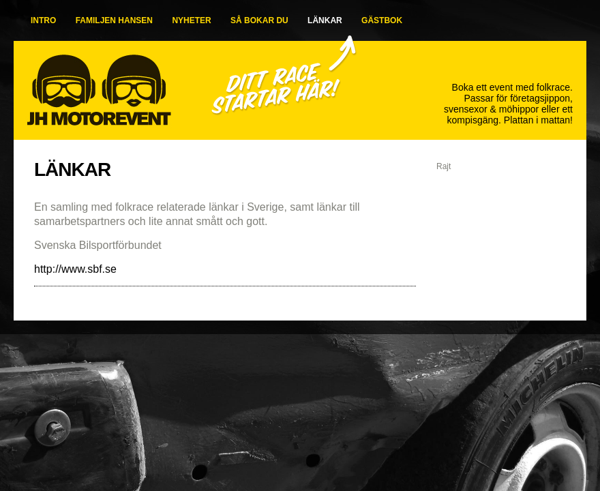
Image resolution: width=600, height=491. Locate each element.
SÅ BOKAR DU (259, 20)
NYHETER (191, 20)
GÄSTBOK (381, 20)
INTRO (43, 20)
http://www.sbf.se (75, 269)
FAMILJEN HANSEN (114, 20)
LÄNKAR (325, 20)
